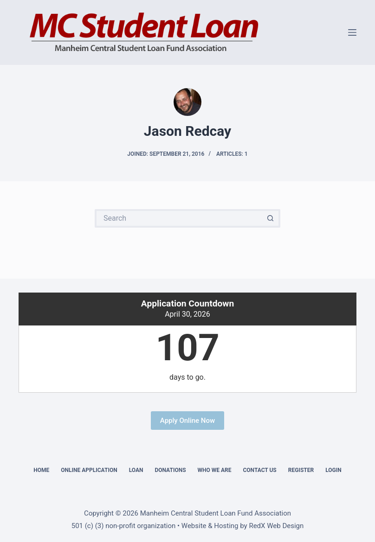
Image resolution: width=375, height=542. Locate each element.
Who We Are (215, 470)
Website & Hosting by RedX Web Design (242, 526)
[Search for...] (178, 218)
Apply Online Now (187, 420)
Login (333, 470)
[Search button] (271, 218)
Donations (170, 470)
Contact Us (259, 470)
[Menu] (352, 32)
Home (41, 470)
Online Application (89, 470)
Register (301, 470)
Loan (136, 470)
